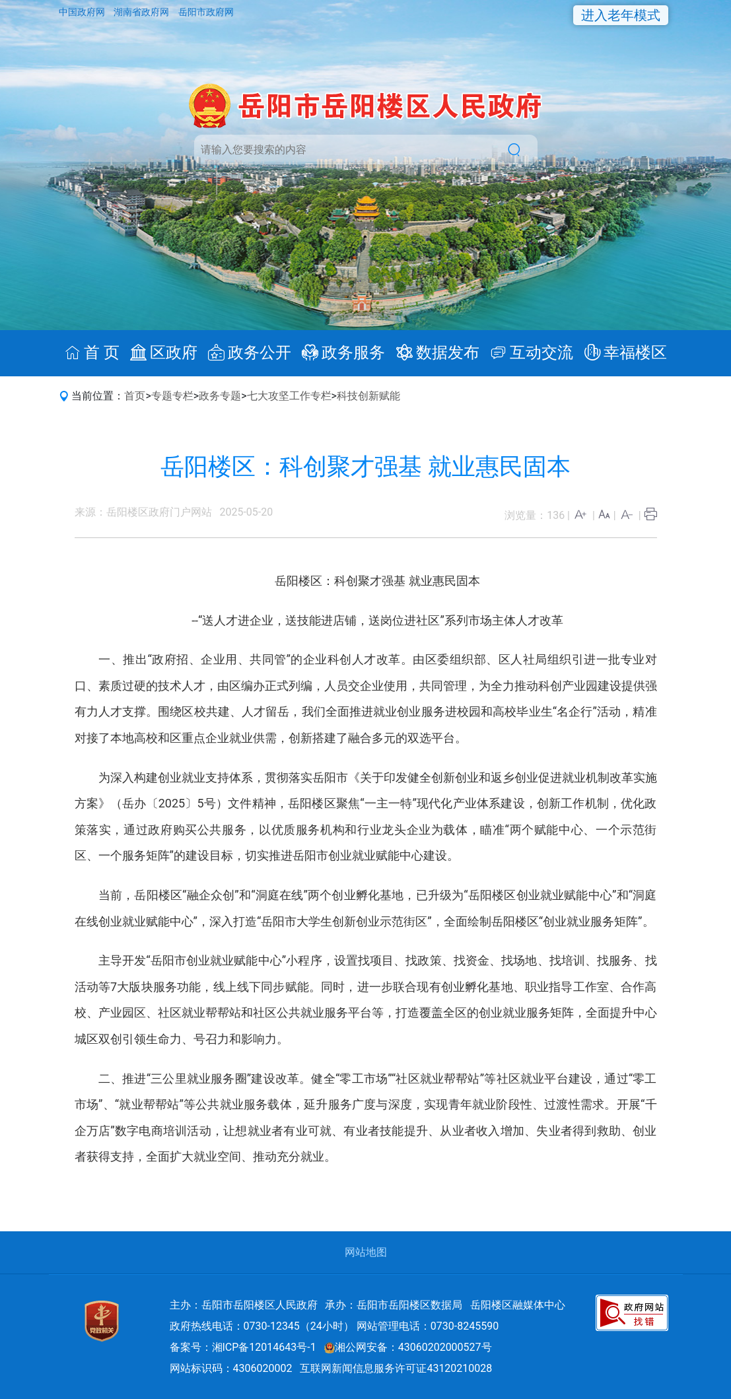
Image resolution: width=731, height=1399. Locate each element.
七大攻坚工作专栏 (289, 396)
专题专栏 (172, 396)
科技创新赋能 (368, 396)
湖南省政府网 (142, 12)
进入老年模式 (620, 15)
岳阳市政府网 (206, 12)
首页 (134, 396)
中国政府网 (83, 12)
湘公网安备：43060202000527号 (408, 1347)
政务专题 (220, 396)
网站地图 (366, 1252)
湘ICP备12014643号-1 (264, 1347)
